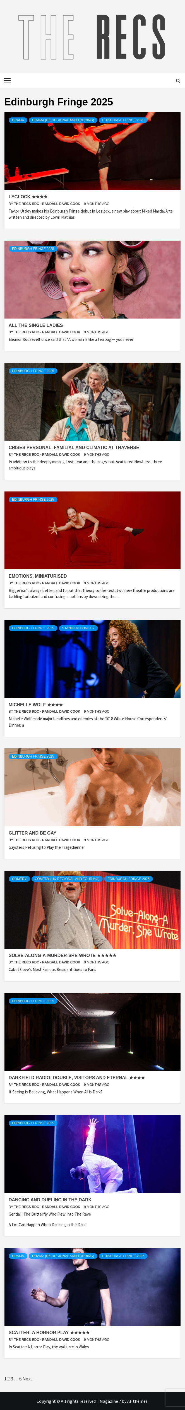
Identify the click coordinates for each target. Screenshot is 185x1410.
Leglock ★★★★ (28, 196)
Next (27, 1379)
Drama (18, 120)
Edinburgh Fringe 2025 (123, 120)
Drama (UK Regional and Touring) (63, 120)
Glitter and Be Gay (32, 833)
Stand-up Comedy (78, 628)
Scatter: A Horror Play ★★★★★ (49, 1332)
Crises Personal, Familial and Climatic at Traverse (74, 447)
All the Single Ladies (36, 325)
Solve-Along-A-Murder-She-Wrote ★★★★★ (62, 955)
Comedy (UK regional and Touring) (67, 879)
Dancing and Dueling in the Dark (50, 1199)
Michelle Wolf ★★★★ (36, 704)
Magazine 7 (110, 1401)
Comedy (19, 879)
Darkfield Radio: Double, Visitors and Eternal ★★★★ (77, 1077)
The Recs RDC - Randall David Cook (47, 204)
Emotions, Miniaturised (38, 576)
